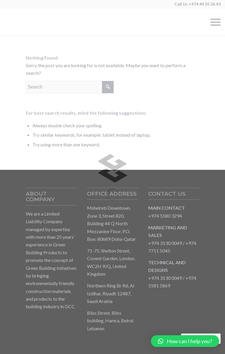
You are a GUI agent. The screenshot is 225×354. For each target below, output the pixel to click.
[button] (185, 341)
